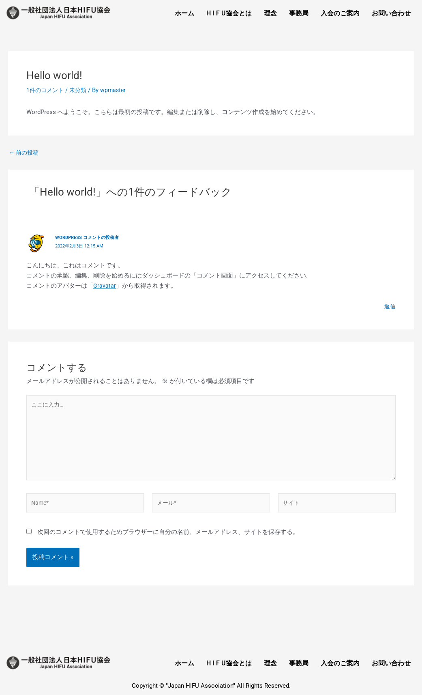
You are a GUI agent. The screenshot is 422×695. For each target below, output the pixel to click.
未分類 (81, 90)
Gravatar (104, 284)
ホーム (184, 13)
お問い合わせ (391, 13)
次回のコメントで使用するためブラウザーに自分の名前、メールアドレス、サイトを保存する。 (168, 537)
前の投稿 (25, 153)
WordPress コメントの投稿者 (89, 237)
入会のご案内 (340, 13)
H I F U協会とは (229, 13)
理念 (270, 13)
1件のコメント (46, 90)
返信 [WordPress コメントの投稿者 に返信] (389, 305)
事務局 (298, 13)
